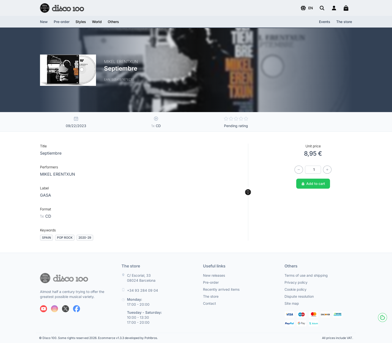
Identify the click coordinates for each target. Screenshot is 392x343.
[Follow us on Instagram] (54, 308)
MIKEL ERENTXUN (57, 174)
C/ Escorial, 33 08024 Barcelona (141, 277)
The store (344, 22)
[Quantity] (313, 170)
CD (45, 216)
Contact (209, 303)
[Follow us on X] (65, 308)
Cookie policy (295, 289)
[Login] (334, 8)
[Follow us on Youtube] (43, 308)
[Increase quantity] (327, 170)
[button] (306, 8)
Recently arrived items (221, 289)
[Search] (322, 8)
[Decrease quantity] (298, 170)
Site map (291, 303)
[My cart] (346, 8)
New (44, 22)
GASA (45, 195)
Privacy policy (296, 282)
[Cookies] (382, 317)
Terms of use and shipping (306, 275)
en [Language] (306, 8)
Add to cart (313, 183)
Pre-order (62, 22)
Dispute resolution (299, 296)
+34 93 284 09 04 (142, 290)
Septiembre (51, 153)
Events (324, 22)
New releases (214, 275)
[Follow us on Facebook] (76, 308)
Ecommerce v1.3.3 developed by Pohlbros (127, 338)
